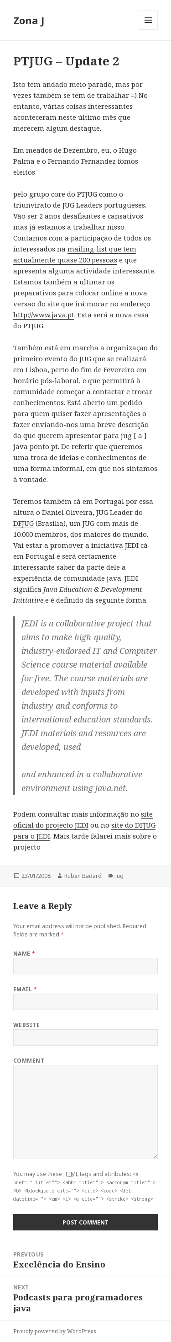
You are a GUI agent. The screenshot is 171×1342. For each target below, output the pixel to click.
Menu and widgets (148, 29)
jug (119, 876)
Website (26, 1025)
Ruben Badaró (83, 876)
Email (25, 989)
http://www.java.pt (43, 314)
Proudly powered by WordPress (54, 1331)
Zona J (28, 20)
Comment (28, 1060)
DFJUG (23, 523)
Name (24, 953)
